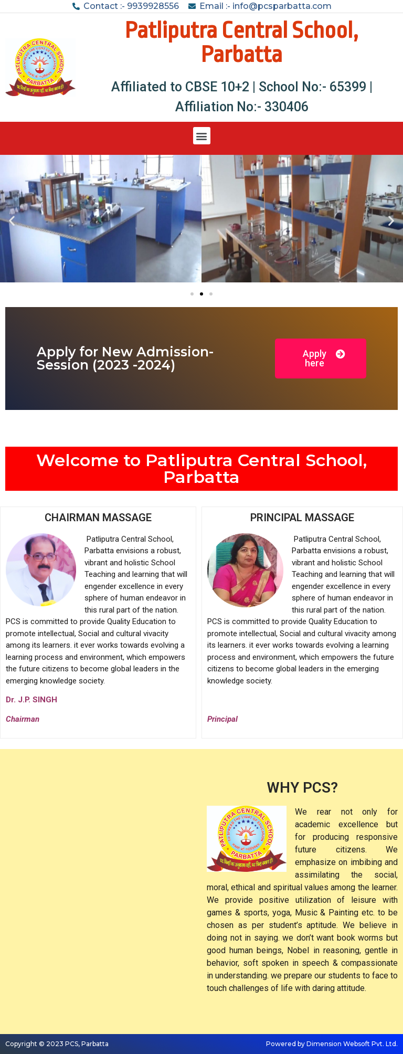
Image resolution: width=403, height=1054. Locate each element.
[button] (201, 135)
